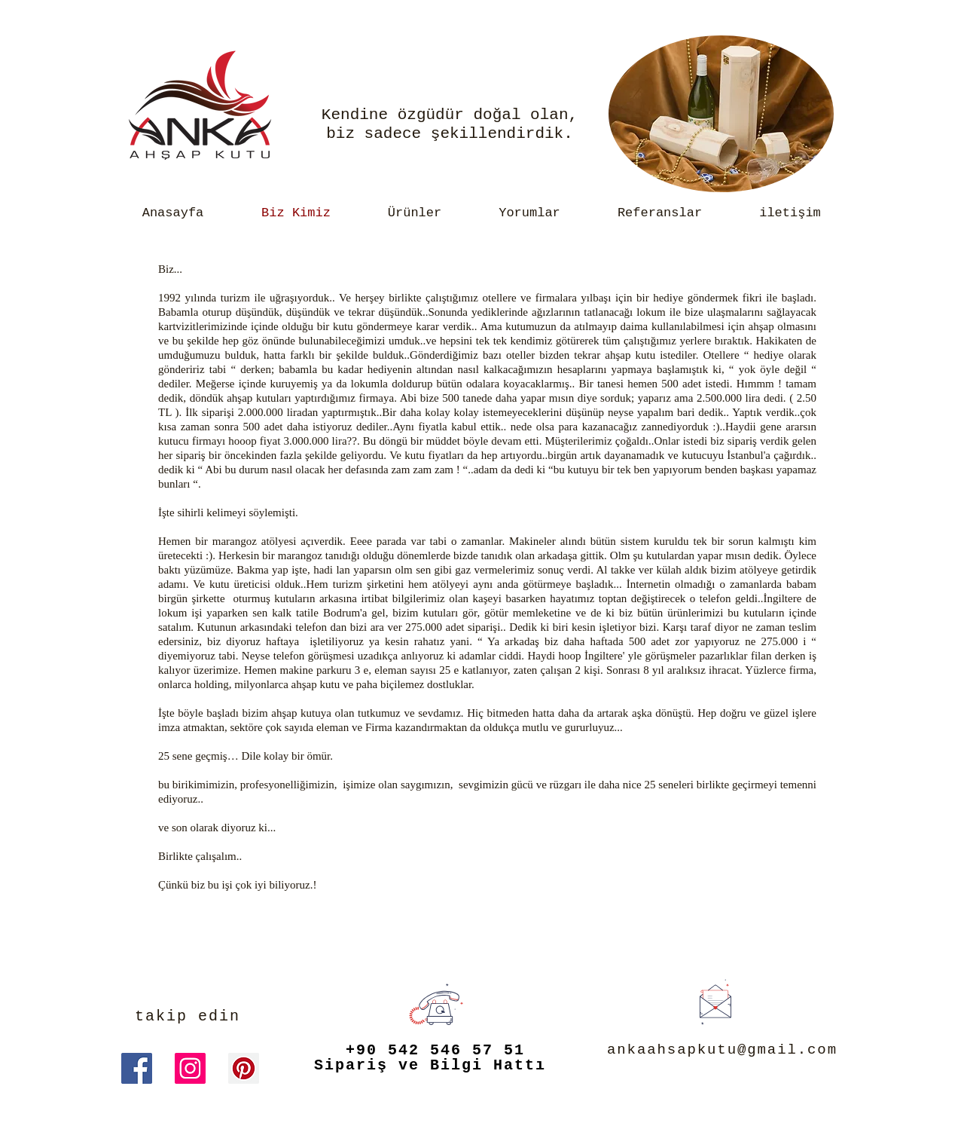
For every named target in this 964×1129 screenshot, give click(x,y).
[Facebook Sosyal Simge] (136, 1068)
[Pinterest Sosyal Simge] (243, 1068)
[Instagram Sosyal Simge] (190, 1068)
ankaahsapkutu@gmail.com (722, 1050)
